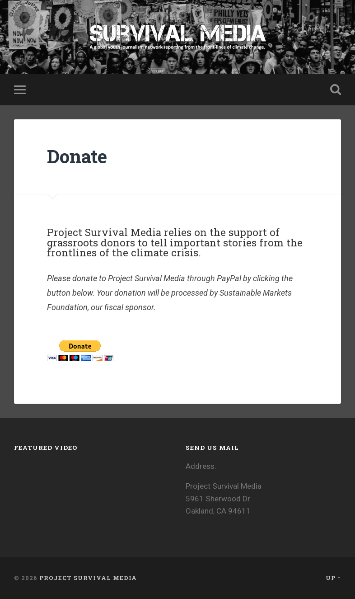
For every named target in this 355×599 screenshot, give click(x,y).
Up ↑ (333, 577)
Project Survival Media (88, 577)
